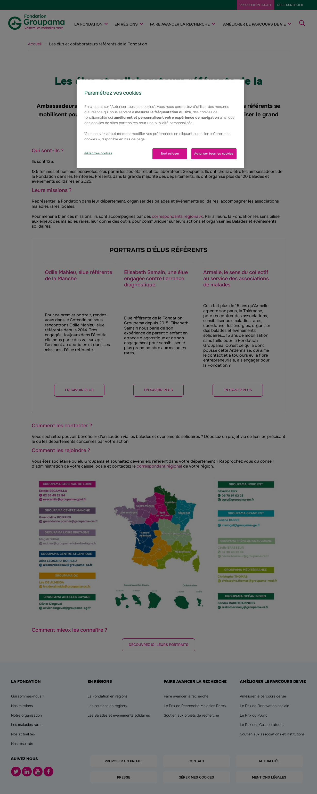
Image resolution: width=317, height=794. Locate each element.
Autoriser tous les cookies (214, 153)
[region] (160, 123)
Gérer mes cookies (98, 153)
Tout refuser (170, 153)
